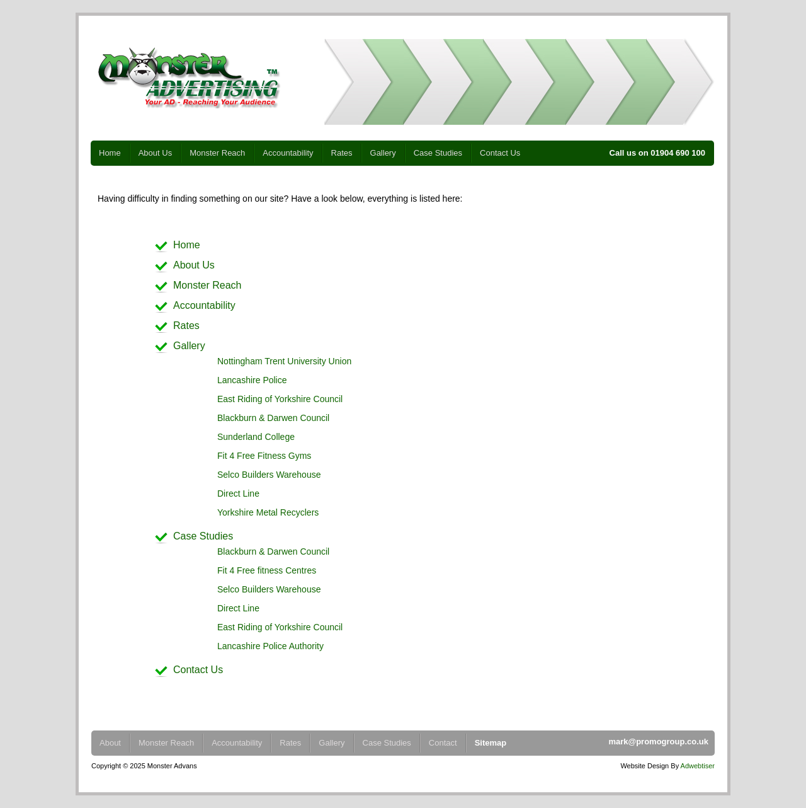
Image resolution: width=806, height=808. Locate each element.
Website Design (644, 766)
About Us (155, 153)
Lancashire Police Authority (270, 646)
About (110, 742)
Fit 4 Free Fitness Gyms (264, 456)
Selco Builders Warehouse (269, 475)
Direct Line (238, 493)
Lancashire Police (252, 380)
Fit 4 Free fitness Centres (266, 570)
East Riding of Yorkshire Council (280, 399)
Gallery (383, 153)
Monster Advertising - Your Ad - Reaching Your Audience (188, 78)
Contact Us (500, 153)
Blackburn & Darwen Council (273, 418)
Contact (443, 742)
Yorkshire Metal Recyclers (268, 512)
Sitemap (491, 742)
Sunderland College (256, 437)
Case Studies (438, 153)
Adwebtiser (698, 766)
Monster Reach (217, 153)
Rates (342, 153)
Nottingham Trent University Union (284, 361)
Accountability (288, 153)
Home (110, 153)
